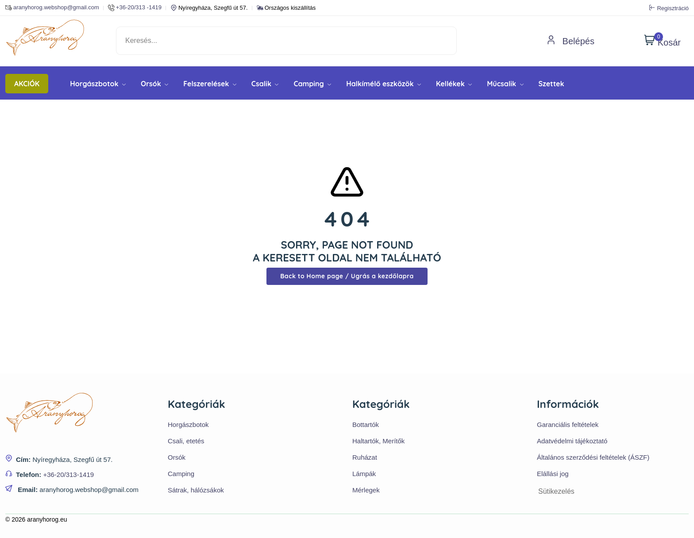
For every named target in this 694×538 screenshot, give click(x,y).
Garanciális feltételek (567, 424)
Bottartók (365, 424)
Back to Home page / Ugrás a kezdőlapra (347, 276)
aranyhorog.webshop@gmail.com (52, 7)
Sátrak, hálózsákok (196, 490)
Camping (312, 83)
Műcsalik (505, 83)
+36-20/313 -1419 (135, 7)
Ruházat (364, 457)
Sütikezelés (556, 491)
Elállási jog (553, 473)
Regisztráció (669, 8)
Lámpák (364, 473)
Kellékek (454, 83)
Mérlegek (366, 490)
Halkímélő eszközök (383, 83)
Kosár (662, 41)
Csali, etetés (186, 441)
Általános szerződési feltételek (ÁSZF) (593, 457)
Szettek (551, 83)
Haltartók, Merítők (378, 441)
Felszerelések (209, 83)
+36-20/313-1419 (68, 474)
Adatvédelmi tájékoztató (572, 441)
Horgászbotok (98, 83)
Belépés (570, 41)
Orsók (154, 83)
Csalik (265, 83)
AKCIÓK (26, 83)
